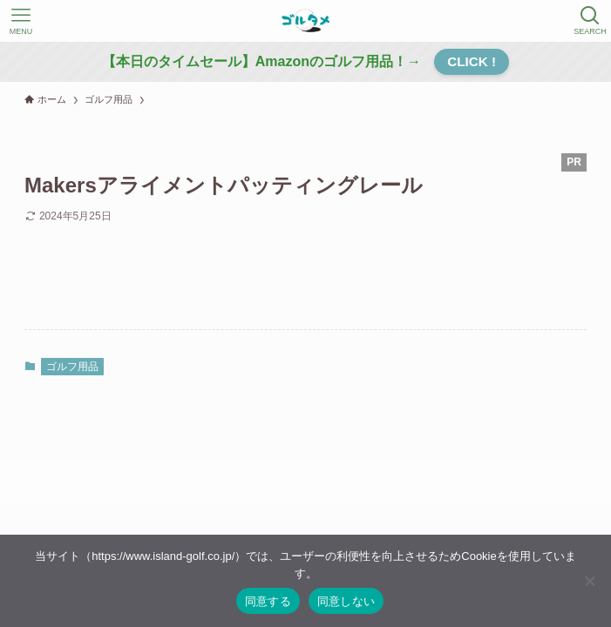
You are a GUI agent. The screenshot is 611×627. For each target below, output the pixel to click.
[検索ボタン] (590, 21)
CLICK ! (471, 61)
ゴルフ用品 (72, 367)
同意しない (346, 601)
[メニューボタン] (21, 21)
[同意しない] (589, 581)
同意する (268, 601)
